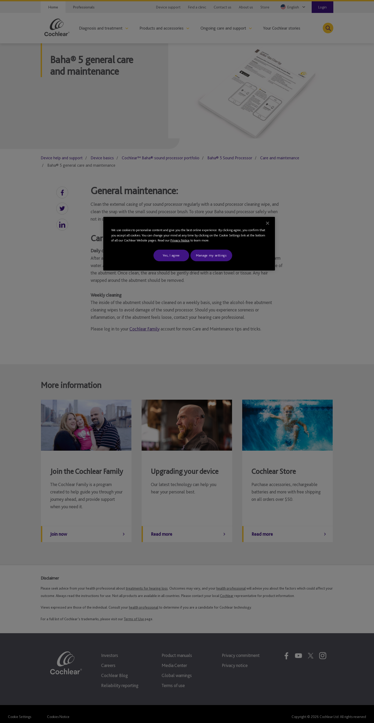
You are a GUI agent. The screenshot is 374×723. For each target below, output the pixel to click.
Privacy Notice (180, 240)
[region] (189, 243)
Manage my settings (211, 255)
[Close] (267, 223)
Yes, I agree (171, 255)
